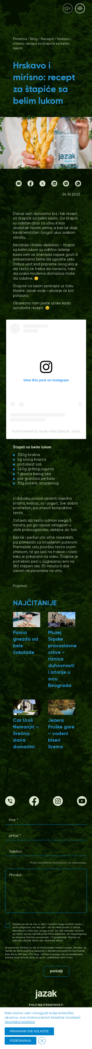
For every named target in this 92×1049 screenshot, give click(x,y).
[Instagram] (58, 805)
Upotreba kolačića (20, 1022)
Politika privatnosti (46, 1005)
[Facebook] (30, 185)
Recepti (47, 39)
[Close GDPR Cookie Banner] (42, 1040)
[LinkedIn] (54, 185)
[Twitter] (42, 185)
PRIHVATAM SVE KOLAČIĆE (29, 1031)
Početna (20, 39)
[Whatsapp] (78, 185)
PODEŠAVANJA (20, 1040)
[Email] (19, 185)
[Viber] (66, 185)
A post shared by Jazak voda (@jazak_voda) (46, 431)
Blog (34, 39)
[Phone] (10, 805)
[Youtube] (82, 805)
